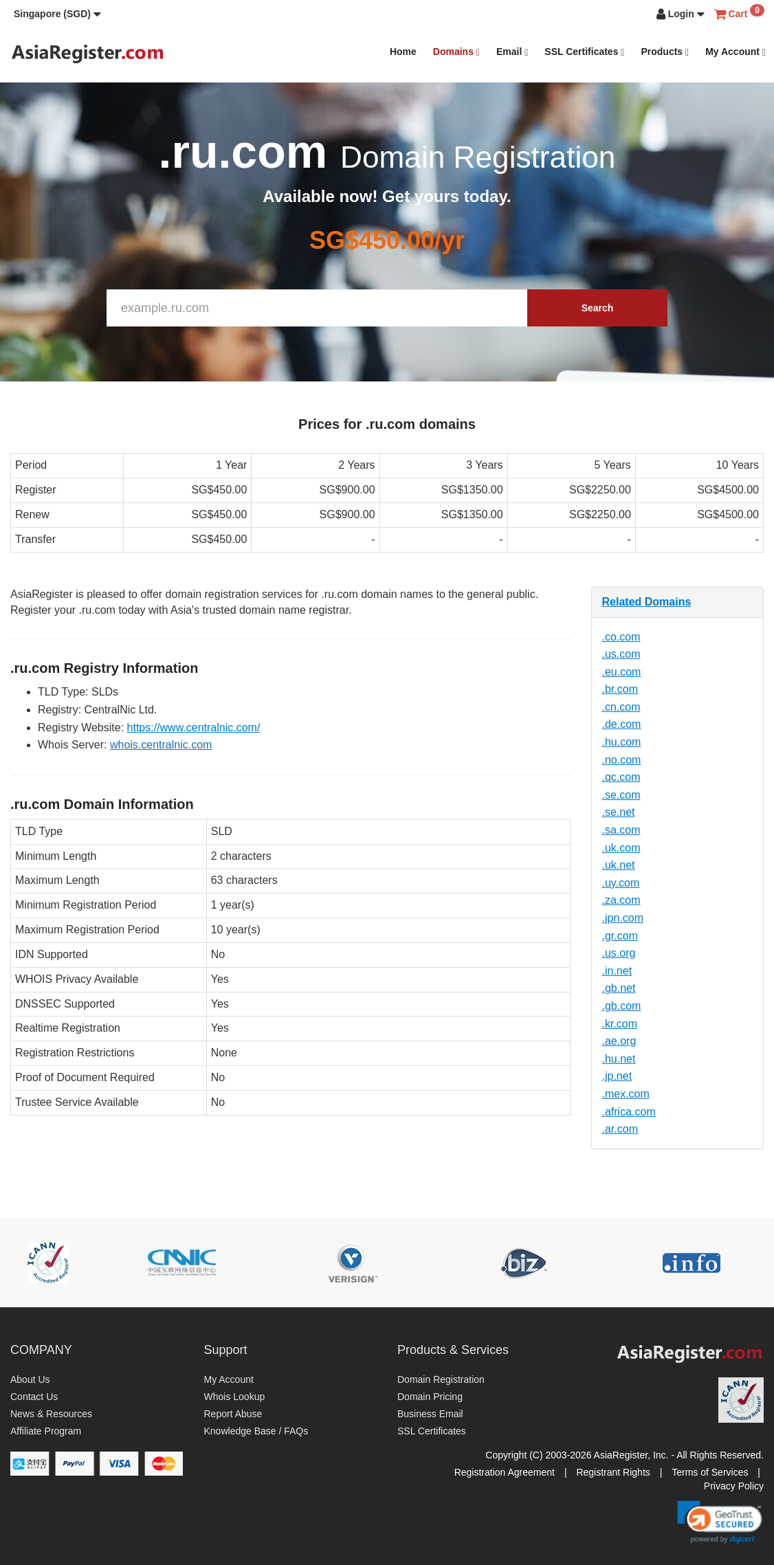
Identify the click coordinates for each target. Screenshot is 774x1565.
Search (598, 307)
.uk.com (621, 848)
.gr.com (620, 936)
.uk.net (618, 865)
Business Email (430, 1413)
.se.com (621, 795)
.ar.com (620, 1129)
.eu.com (621, 672)
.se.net (618, 812)
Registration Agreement (504, 1472)
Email (512, 52)
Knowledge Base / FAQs (256, 1430)
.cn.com (621, 707)
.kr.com (620, 1024)
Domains (456, 52)
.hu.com (621, 742)
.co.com (621, 637)
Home (403, 51)
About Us (30, 1379)
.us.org (619, 953)
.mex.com (626, 1094)
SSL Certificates (584, 52)
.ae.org (619, 1041)
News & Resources (51, 1413)
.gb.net (619, 988)
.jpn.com (622, 918)
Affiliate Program (45, 1430)
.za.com (621, 900)
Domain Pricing (430, 1396)
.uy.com (621, 883)
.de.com (621, 724)
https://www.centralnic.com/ (194, 727)
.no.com (621, 760)
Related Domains (647, 602)
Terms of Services (710, 1472)
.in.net (617, 971)
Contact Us (34, 1396)
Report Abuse (233, 1413)
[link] (720, 1522)
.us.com (621, 654)
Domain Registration (441, 1379)
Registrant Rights (613, 1472)
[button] (57, 13)
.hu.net (619, 1059)
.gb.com (621, 1006)
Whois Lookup (234, 1396)
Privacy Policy (734, 1485)
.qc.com (621, 777)
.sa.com (621, 830)
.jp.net (617, 1076)
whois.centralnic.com (161, 745)
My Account (735, 52)
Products (665, 52)
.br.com (620, 689)
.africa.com (629, 1112)
